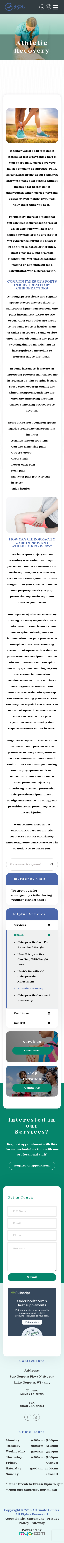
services (20, 925)
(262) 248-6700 (32, 1393)
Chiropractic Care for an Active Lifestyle (33, 945)
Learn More (32, 1050)
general (19, 1023)
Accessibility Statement (24, 1518)
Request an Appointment (32, 1165)
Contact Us (32, 1088)
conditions (22, 1013)
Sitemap (38, 1523)
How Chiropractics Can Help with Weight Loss (32, 959)
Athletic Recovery (30, 988)
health (19, 935)
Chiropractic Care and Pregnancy (33, 998)
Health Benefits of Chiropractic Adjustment (30, 976)
